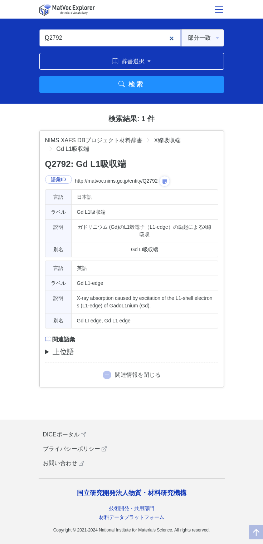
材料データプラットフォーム (131, 517)
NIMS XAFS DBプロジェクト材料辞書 (94, 140)
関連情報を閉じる (138, 375)
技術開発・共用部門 (131, 508)
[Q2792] (109, 37)
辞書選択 (131, 61)
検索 (131, 84)
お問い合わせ (63, 463)
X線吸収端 (167, 140)
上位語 (63, 352)
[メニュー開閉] (219, 9)
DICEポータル (64, 434)
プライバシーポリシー (75, 449)
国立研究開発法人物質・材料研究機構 (131, 492)
